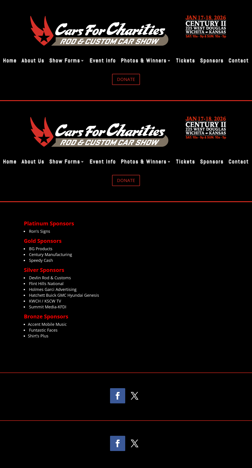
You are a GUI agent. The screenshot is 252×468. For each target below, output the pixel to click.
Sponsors (212, 61)
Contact (239, 61)
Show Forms (64, 61)
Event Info (103, 61)
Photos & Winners (144, 61)
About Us (33, 61)
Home (10, 61)
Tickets (185, 61)
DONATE (126, 79)
